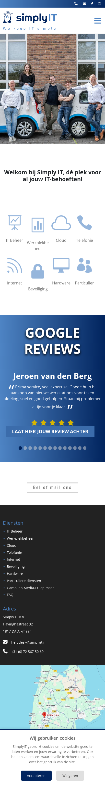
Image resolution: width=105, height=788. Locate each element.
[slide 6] (50, 448)
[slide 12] (80, 448)
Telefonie (14, 552)
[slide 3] (35, 448)
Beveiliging (16, 566)
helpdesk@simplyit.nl (25, 642)
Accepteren (36, 775)
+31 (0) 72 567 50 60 (23, 651)
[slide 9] (65, 448)
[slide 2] (30, 448)
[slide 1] (25, 448)
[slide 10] (69, 448)
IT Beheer (15, 531)
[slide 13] (84, 448)
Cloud (11, 545)
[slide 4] (40, 448)
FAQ (10, 594)
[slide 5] (45, 448)
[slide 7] (55, 448)
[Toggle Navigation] (97, 20)
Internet (13, 559)
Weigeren (70, 775)
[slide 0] (20, 448)
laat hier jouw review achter (50, 431)
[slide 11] (75, 448)
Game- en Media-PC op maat (30, 587)
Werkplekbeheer (20, 538)
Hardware (15, 573)
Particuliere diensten (24, 580)
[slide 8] (60, 448)
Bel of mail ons (52, 490)
